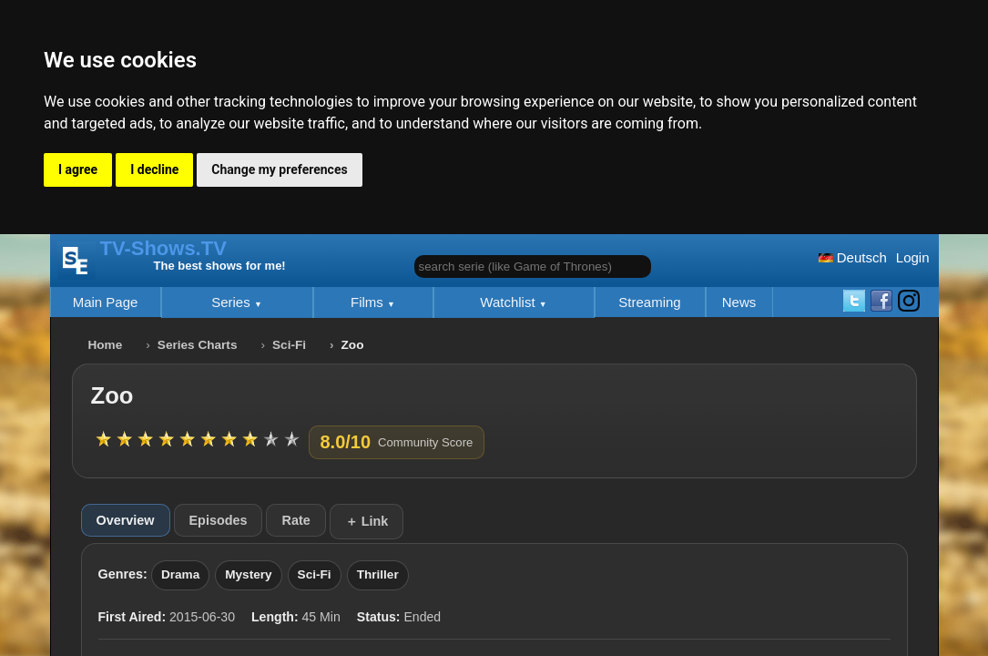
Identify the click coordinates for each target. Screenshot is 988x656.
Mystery (248, 574)
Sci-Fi (289, 345)
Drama (180, 574)
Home (105, 345)
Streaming (649, 302)
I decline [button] (154, 169)
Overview (126, 520)
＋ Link (367, 521)
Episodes (218, 520)
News (739, 302)
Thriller (378, 574)
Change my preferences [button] (279, 169)
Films (369, 302)
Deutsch (853, 257)
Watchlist (509, 302)
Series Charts (198, 345)
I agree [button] (77, 169)
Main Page (105, 302)
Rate (295, 520)
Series (232, 302)
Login (913, 257)
